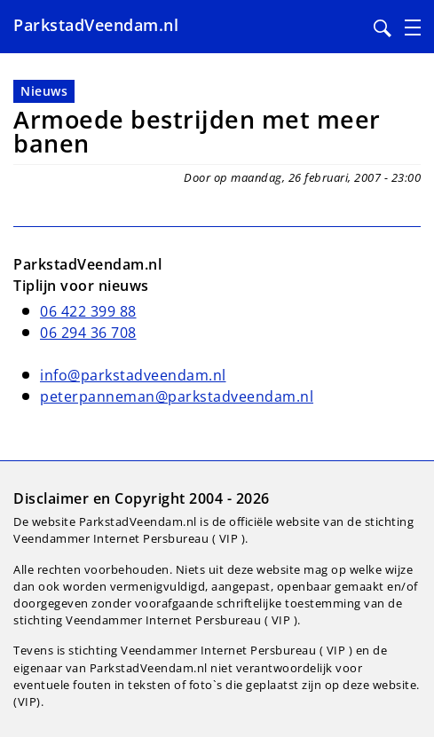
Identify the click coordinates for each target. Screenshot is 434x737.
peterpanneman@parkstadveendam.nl (176, 396)
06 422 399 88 (88, 311)
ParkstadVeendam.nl (95, 24)
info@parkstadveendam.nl (133, 375)
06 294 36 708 (88, 332)
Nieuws (43, 90)
